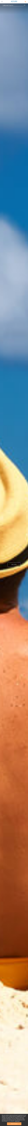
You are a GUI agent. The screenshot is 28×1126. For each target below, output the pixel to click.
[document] (14, 1120)
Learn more (17, 1121)
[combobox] (13, 5)
